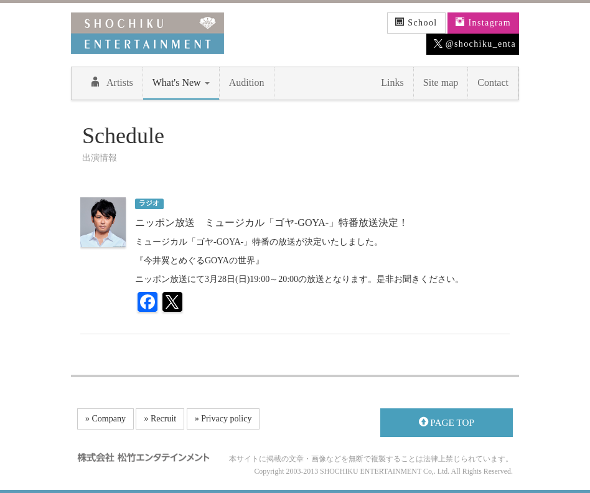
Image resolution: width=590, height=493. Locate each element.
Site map (440, 82)
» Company (105, 418)
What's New (181, 82)
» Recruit (160, 418)
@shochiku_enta (475, 44)
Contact (492, 82)
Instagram (483, 22)
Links (392, 82)
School (416, 22)
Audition (247, 82)
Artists (111, 82)
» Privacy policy (223, 418)
